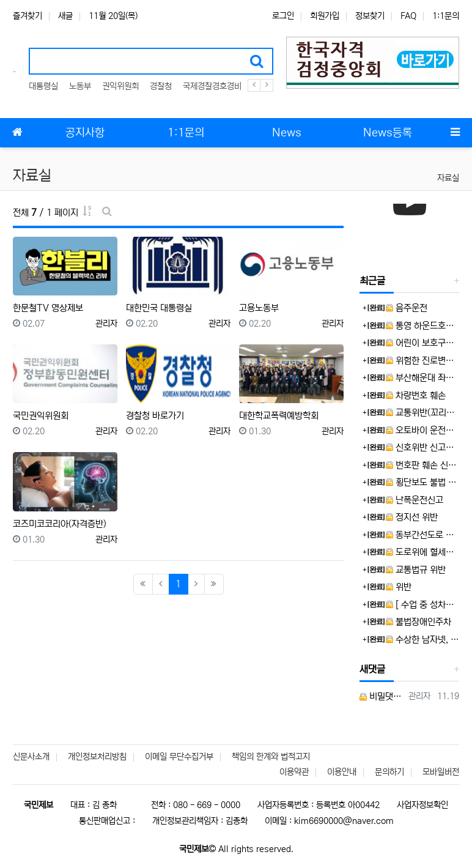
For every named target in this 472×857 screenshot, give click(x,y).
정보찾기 (370, 16)
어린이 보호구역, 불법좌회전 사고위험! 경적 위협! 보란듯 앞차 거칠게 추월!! (422, 343)
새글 (65, 16)
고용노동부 (259, 308)
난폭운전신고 (414, 500)
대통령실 (43, 86)
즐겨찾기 (27, 16)
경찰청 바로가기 (155, 415)
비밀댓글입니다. (382, 696)
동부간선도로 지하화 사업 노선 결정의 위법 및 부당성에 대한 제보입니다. (422, 535)
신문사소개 (31, 757)
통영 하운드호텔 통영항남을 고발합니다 (422, 326)
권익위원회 (120, 86)
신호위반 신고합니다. (422, 447)
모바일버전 (440, 772)
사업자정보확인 (422, 805)
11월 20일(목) (113, 16)
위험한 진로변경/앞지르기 (422, 360)
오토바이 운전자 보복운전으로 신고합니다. (422, 430)
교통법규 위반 (416, 570)
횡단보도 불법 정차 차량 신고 (422, 482)
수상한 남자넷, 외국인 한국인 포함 (422, 639)
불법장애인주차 (418, 622)
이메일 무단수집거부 (179, 757)
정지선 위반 (412, 517)
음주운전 (406, 308)
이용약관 (294, 772)
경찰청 (161, 86)
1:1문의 (445, 16)
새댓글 (372, 669)
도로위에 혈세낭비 (422, 552)
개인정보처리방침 (97, 757)
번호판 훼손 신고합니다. (422, 465)
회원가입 (324, 16)
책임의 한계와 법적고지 (271, 757)
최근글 (372, 280)
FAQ (408, 16)
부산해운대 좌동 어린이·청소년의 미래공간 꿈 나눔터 (422, 378)
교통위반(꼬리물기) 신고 (422, 412)
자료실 (448, 178)
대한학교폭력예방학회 (279, 415)
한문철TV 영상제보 (48, 308)
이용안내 (341, 772)
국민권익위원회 (40, 415)
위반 (398, 587)
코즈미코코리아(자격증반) (59, 524)
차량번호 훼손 (416, 395)
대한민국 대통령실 (159, 308)
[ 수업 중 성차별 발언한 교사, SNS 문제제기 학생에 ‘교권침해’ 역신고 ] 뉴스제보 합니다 (422, 604)
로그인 (283, 16)
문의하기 (389, 772)
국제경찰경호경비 (212, 86)
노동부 (80, 86)
